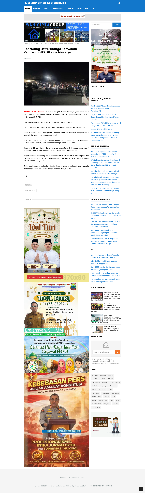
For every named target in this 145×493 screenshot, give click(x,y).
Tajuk (111, 400)
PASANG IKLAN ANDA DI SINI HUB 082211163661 (46, 277)
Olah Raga (102, 389)
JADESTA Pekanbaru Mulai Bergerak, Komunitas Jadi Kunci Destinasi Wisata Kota (106, 215)
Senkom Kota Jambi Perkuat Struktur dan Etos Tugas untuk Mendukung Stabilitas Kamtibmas (105, 224)
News (94, 389)
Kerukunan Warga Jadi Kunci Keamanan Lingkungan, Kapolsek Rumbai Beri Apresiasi (104, 232)
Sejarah (106, 396)
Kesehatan (106, 382)
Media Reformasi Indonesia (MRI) (57, 486)
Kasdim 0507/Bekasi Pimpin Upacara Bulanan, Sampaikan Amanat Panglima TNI (105, 108)
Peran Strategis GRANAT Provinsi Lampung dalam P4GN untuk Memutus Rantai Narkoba (105, 307)
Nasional (113, 386)
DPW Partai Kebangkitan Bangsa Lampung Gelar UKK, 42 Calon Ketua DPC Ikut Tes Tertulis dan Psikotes (106, 318)
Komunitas (116, 382)
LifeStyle (95, 386)
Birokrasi (95, 375)
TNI (106, 400)
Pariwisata (95, 393)
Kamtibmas (96, 382)
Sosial (94, 400)
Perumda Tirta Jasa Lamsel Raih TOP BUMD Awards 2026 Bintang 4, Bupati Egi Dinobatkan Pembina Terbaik (106, 296)
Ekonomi (103, 379)
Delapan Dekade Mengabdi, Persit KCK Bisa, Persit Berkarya (111, 328)
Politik (94, 396)
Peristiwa (115, 393)
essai (118, 400)
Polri (100, 396)
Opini (110, 389)
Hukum (110, 379)
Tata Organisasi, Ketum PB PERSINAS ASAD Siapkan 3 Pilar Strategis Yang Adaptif (105, 190)
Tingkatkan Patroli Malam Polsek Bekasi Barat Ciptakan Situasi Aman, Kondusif (105, 117)
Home (26, 43)
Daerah (110, 375)
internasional (96, 404)
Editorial (95, 379)
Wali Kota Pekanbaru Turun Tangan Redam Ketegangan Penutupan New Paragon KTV (105, 207)
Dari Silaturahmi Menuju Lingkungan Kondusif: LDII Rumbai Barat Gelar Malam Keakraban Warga (105, 241)
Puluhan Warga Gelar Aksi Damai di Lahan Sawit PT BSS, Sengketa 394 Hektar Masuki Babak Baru (104, 154)
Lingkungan (104, 386)
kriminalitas (96, 407)
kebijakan (107, 404)
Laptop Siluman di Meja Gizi (101, 129)
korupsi (115, 404)
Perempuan (106, 393)
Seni (113, 396)
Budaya (103, 375)
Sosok (100, 400)
